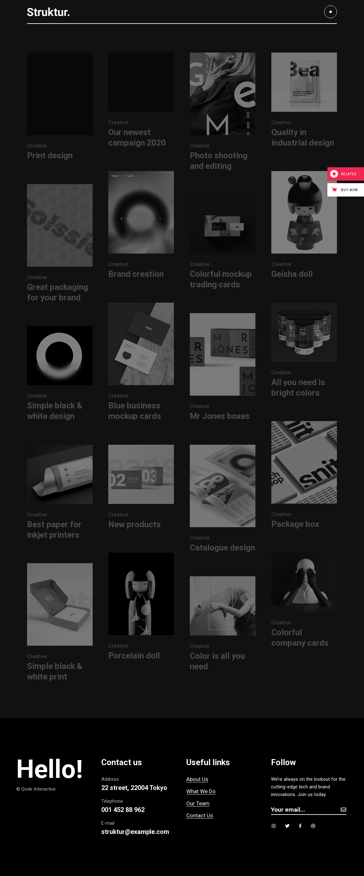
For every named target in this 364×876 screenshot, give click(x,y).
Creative (37, 145)
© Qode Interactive (36, 789)
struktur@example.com (135, 832)
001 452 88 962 (123, 810)
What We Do (201, 791)
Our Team (198, 803)
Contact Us (199, 815)
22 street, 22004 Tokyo (134, 788)
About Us (197, 779)
